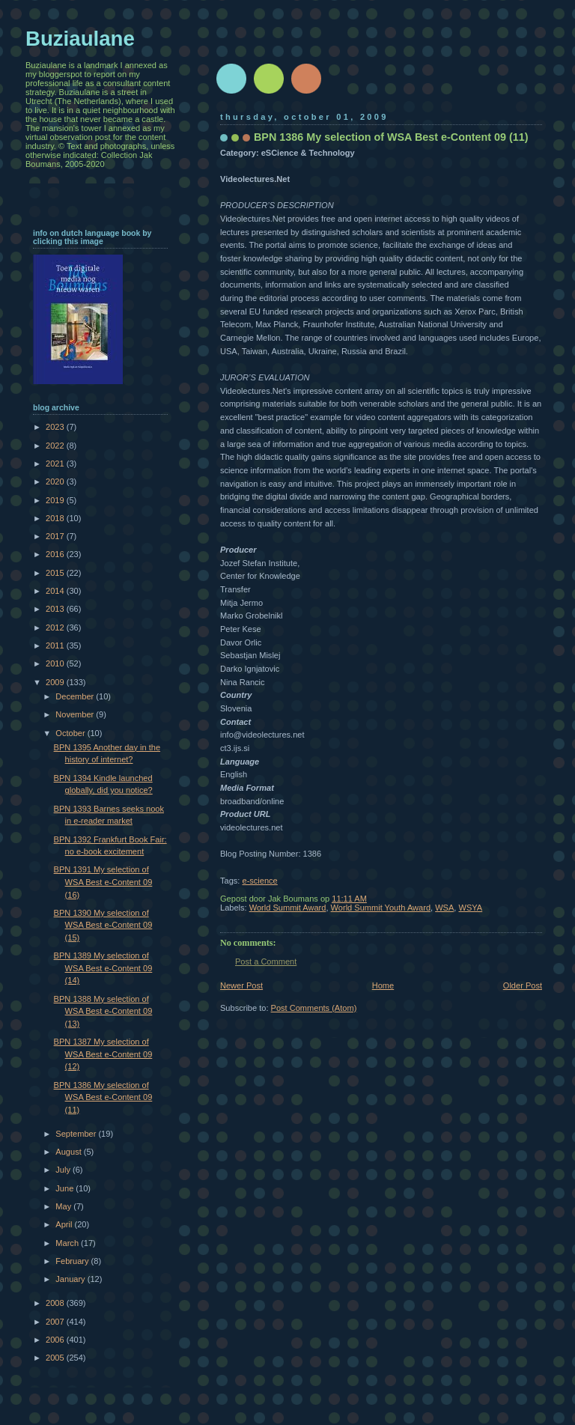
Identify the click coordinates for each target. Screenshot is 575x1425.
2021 (56, 463)
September (76, 1133)
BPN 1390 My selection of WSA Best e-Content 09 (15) (103, 925)
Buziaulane (80, 38)
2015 (56, 572)
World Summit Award (287, 907)
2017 (56, 536)
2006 (56, 1339)
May (64, 1206)
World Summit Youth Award (381, 907)
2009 (56, 682)
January (71, 1278)
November (75, 714)
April (64, 1224)
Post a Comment (265, 961)
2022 (56, 445)
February (73, 1261)
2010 (56, 663)
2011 (56, 645)
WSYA (470, 907)
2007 (56, 1321)
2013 (56, 608)
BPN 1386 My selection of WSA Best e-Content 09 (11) (103, 1097)
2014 (56, 590)
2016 (56, 554)
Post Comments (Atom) (314, 1007)
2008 (56, 1302)
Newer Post (241, 985)
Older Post (522, 985)
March (68, 1243)
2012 (56, 627)
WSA (444, 907)
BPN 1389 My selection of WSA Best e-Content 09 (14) (103, 968)
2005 (56, 1357)
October (71, 733)
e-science (259, 880)
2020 (56, 481)
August (69, 1151)
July (64, 1169)
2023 (56, 426)
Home (383, 985)
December (75, 696)
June (65, 1188)
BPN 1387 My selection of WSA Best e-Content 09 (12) (103, 1054)
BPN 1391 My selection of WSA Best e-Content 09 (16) (103, 882)
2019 (56, 500)
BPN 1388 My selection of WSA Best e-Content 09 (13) (103, 1011)
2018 (56, 518)
